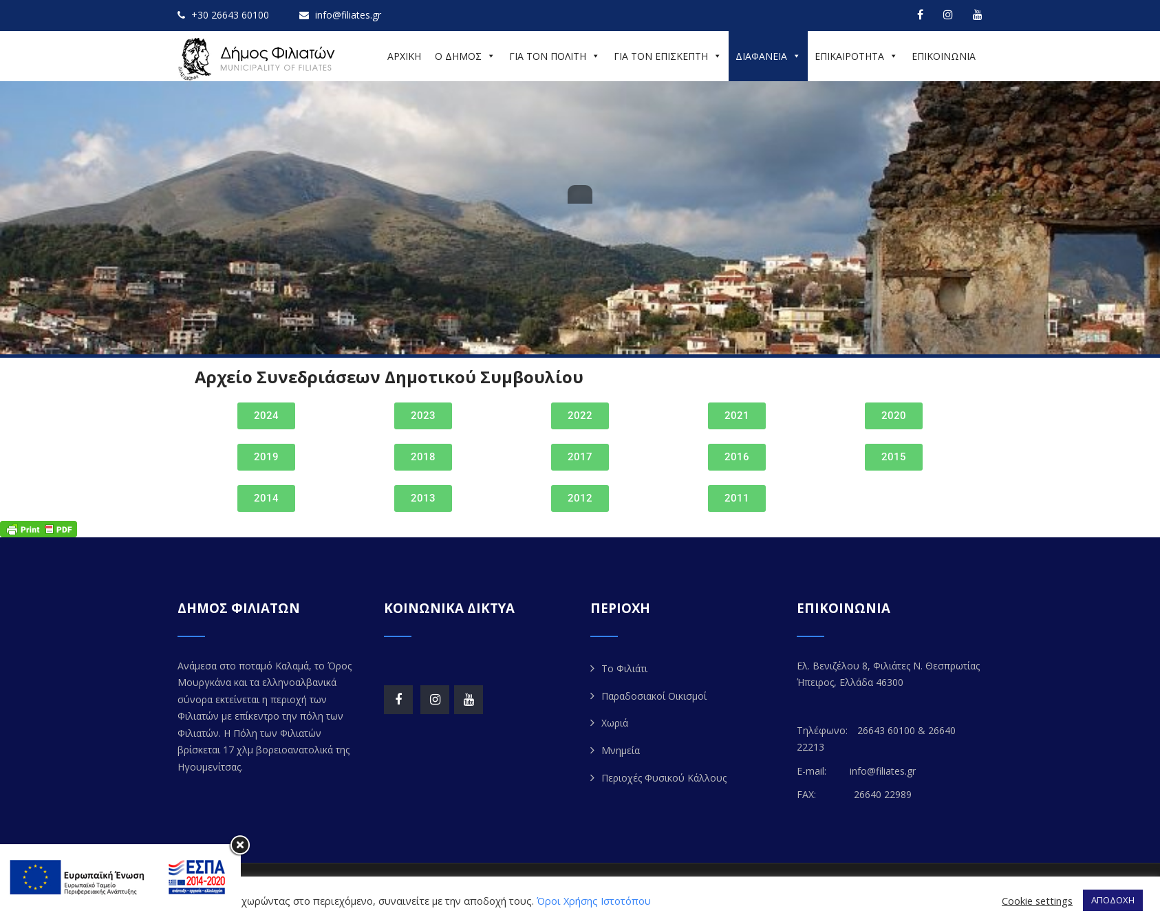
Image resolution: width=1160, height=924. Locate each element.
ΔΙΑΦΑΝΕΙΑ (768, 56)
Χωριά (614, 722)
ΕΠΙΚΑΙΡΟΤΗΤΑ (856, 56)
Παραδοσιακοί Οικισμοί (654, 695)
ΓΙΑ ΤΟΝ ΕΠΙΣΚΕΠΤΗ (668, 56)
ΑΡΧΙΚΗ (404, 56)
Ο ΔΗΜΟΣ (465, 56)
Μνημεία (620, 750)
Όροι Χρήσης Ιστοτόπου (594, 900)
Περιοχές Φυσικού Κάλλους (664, 777)
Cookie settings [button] (1037, 900)
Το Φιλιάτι (624, 668)
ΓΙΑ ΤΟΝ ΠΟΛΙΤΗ (554, 56)
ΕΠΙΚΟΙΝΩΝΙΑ (944, 56)
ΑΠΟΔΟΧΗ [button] (1113, 900)
